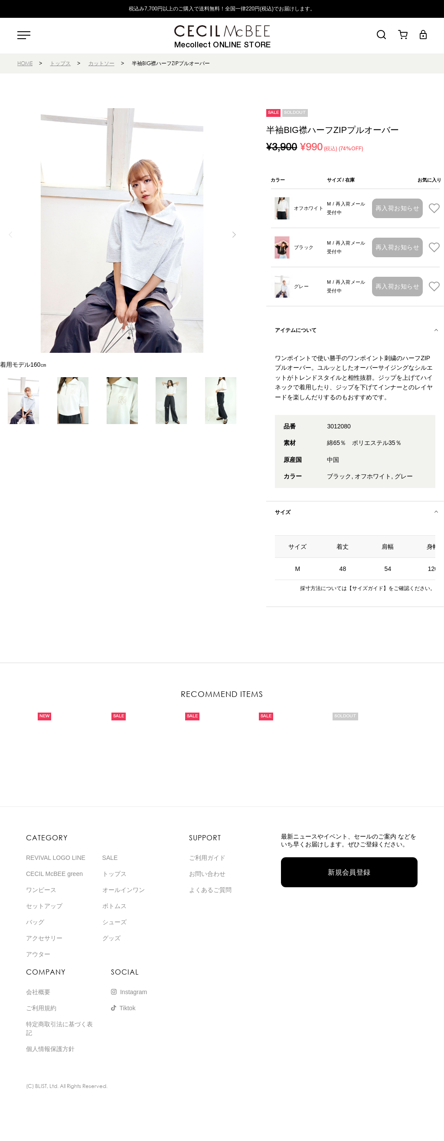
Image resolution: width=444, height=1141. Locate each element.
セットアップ (44, 905)
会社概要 (38, 991)
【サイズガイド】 (367, 588)
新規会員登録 (349, 872)
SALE (110, 857)
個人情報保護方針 (50, 1048)
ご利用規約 (41, 1008)
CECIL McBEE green (54, 873)
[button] (234, 234)
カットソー (101, 63)
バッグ (35, 922)
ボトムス (114, 905)
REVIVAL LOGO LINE (55, 857)
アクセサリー (44, 938)
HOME (25, 63)
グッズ (111, 938)
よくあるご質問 (210, 889)
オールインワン (123, 889)
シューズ (114, 922)
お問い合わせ (207, 873)
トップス (60, 63)
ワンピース (41, 889)
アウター (38, 954)
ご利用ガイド (207, 857)
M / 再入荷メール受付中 (346, 208)
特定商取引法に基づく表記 (59, 1028)
